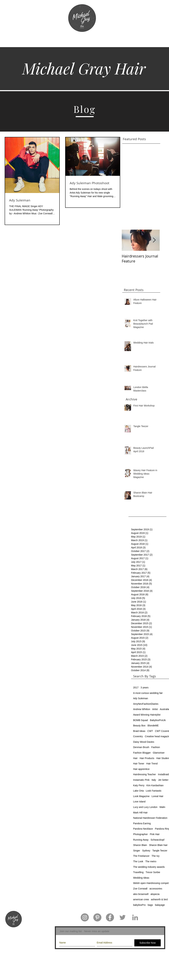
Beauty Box (139, 725)
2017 (135, 687)
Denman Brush (141, 747)
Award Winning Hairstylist (146, 714)
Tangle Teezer (159, 850)
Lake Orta (138, 790)
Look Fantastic (153, 790)
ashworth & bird (159, 899)
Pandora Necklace (143, 828)
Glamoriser (159, 752)
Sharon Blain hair (158, 845)
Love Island (139, 801)
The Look (138, 861)
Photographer (140, 834)
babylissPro (139, 905)
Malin (162, 807)
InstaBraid (163, 774)
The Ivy (156, 856)
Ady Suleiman (140, 698)
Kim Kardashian (154, 785)
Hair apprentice (141, 769)
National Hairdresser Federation (150, 818)
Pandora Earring (142, 823)
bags (150, 905)
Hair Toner (138, 763)
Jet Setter (163, 780)
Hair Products (147, 758)
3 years (144, 687)
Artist (155, 709)
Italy (154, 780)
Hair (135, 758)
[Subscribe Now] (147, 942)
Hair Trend (151, 763)
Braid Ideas (139, 731)
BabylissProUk (158, 720)
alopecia (155, 894)
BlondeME (153, 725)
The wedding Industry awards (149, 867)
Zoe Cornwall (140, 888)
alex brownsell (140, 894)
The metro (150, 861)
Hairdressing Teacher (144, 774)
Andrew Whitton (141, 709)
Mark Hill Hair (140, 812)
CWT (150, 731)
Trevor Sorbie (153, 872)
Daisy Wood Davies (143, 741)
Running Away (140, 839)
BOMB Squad (140, 720)
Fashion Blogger (142, 752)
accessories (155, 888)
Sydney (146, 850)
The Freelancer (141, 856)
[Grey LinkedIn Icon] (135, 917)
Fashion (155, 747)
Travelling (138, 872)
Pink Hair (155, 834)
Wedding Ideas (141, 877)
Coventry (138, 736)
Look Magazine (141, 796)
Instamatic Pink (141, 780)
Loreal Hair (157, 796)
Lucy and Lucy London (145, 807)
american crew (141, 899)
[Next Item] (154, 240)
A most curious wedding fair (148, 693)
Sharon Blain (140, 845)
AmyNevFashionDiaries (145, 703)
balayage (160, 905)
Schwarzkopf (157, 839)
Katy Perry (138, 785)
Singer (136, 850)
